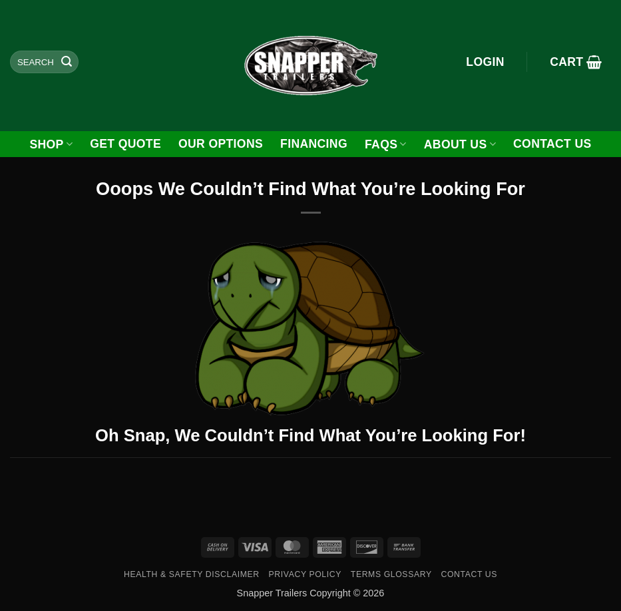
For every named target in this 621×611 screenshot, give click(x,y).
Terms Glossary (391, 574)
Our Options (220, 143)
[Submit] (66, 62)
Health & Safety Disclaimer (192, 574)
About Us (460, 144)
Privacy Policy (305, 574)
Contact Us (552, 143)
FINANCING (313, 143)
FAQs (386, 144)
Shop (51, 144)
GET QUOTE (125, 143)
